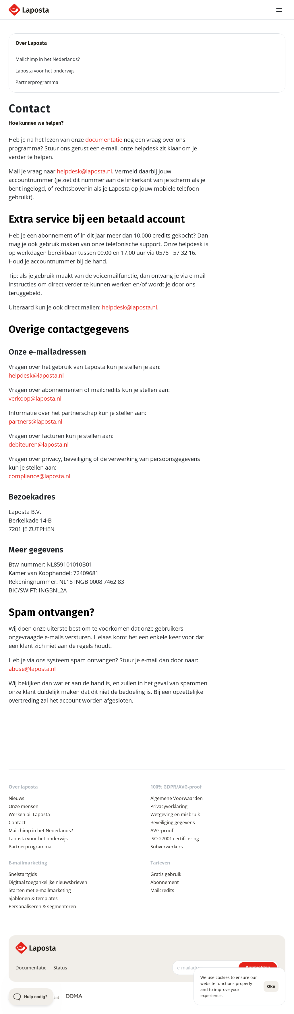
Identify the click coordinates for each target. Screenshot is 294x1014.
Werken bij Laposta (29, 814)
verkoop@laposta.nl (35, 398)
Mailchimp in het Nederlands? (41, 830)
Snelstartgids (23, 874)
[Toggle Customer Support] (31, 996)
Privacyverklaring (168, 806)
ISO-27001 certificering (174, 838)
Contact (17, 822)
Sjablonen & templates (33, 898)
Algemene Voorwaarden (176, 798)
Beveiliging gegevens (172, 822)
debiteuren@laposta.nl (39, 444)
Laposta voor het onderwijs (38, 838)
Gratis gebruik (165, 874)
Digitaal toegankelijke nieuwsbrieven (48, 882)
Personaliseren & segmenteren (42, 906)
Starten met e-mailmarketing (40, 890)
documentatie (103, 140)
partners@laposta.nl (35, 421)
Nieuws (16, 798)
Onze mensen (23, 806)
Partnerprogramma (30, 846)
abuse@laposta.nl (32, 669)
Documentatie (31, 968)
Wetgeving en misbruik (175, 814)
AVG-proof (161, 830)
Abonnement (164, 882)
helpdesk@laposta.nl (84, 171)
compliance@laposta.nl (39, 476)
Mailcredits (162, 890)
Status (60, 968)
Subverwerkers (166, 846)
